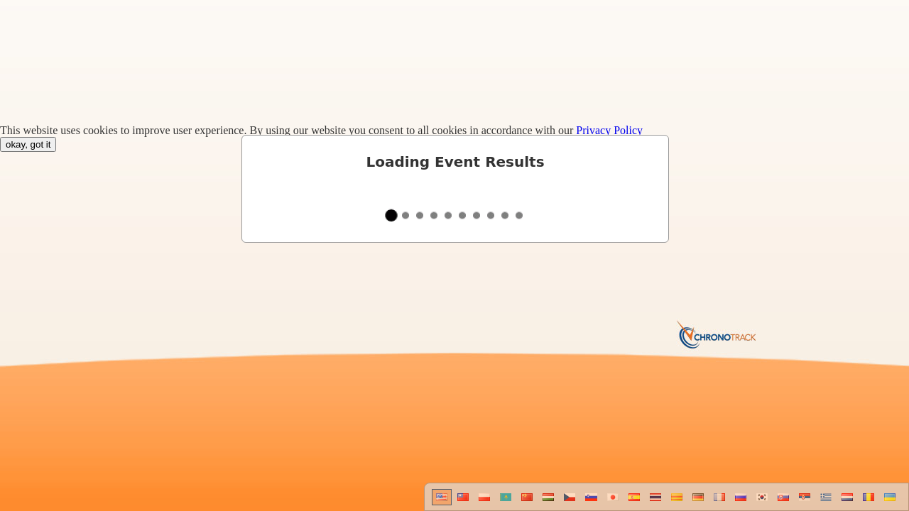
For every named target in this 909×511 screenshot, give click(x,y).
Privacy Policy (609, 130)
